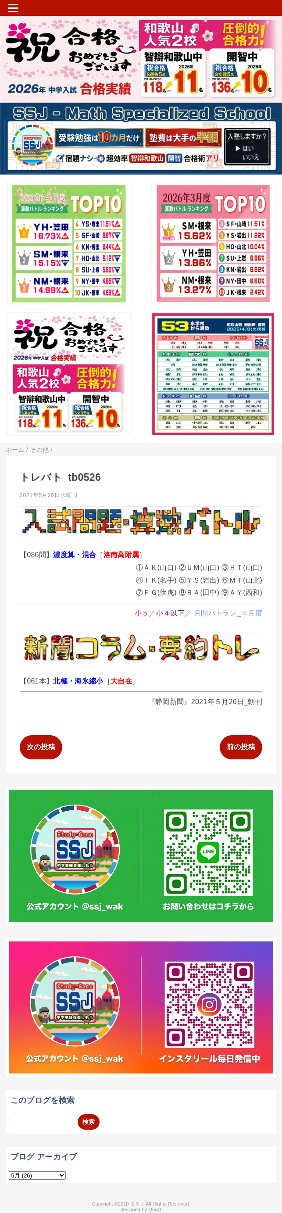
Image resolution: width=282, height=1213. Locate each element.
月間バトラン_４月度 (228, 613)
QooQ (154, 1209)
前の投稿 (241, 747)
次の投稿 (41, 747)
